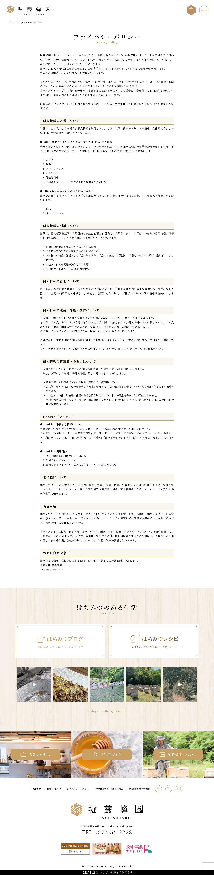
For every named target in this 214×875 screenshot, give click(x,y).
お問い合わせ (54, 788)
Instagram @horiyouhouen (107, 711)
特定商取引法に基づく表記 (109, 788)
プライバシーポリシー (78, 788)
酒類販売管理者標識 (139, 788)
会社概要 (36, 788)
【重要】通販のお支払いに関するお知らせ (107, 872)
